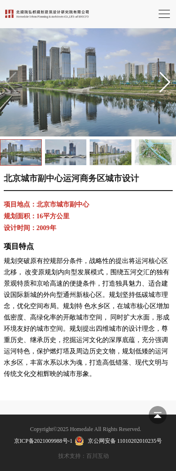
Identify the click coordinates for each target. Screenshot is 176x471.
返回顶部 (158, 415)
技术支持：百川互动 (83, 456)
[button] (165, 82)
